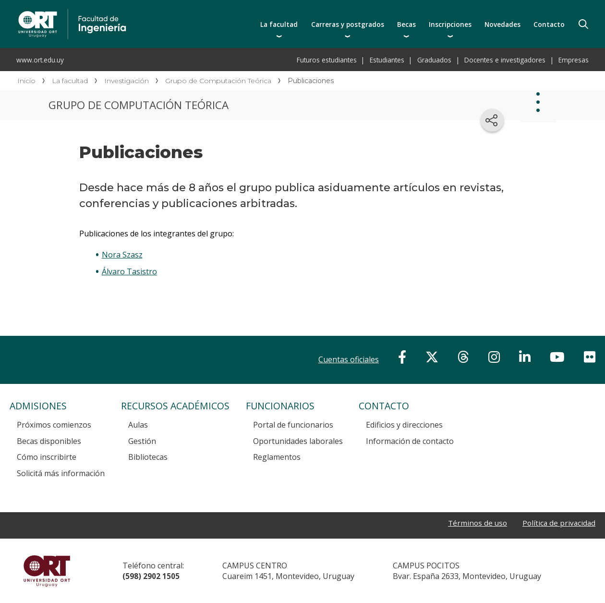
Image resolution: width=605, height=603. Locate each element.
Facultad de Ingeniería (159, 10)
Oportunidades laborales (298, 441)
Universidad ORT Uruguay (47, 571)
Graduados (434, 59)
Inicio (26, 81)
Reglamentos (277, 457)
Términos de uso (474, 523)
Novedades (502, 24)
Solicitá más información (61, 473)
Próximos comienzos (54, 424)
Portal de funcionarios (293, 424)
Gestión (142, 441)
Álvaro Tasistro (129, 271)
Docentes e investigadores (504, 59)
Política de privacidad (557, 523)
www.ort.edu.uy (40, 59)
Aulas (138, 424)
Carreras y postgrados (347, 24)
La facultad (279, 24)
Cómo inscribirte (46, 457)
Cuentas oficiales (348, 359)
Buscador (583, 24)
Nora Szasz (122, 254)
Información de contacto (410, 441)
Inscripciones (450, 24)
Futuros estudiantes (327, 59)
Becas (406, 24)
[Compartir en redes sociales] (492, 120)
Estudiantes (387, 59)
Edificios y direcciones (404, 424)
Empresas (573, 59)
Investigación (126, 81)
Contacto (549, 24)
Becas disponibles (49, 441)
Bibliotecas (148, 457)
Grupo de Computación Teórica (218, 81)
